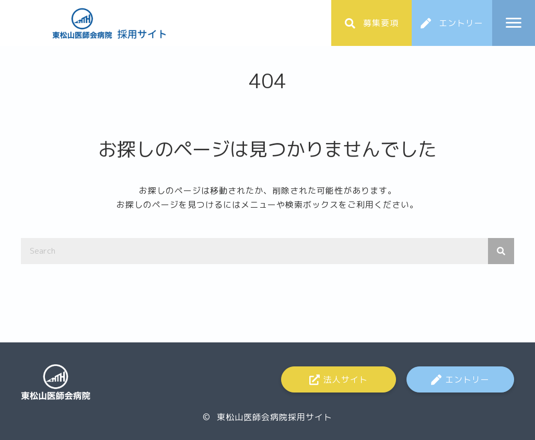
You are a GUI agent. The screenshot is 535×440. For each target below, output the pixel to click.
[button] (371, 23)
